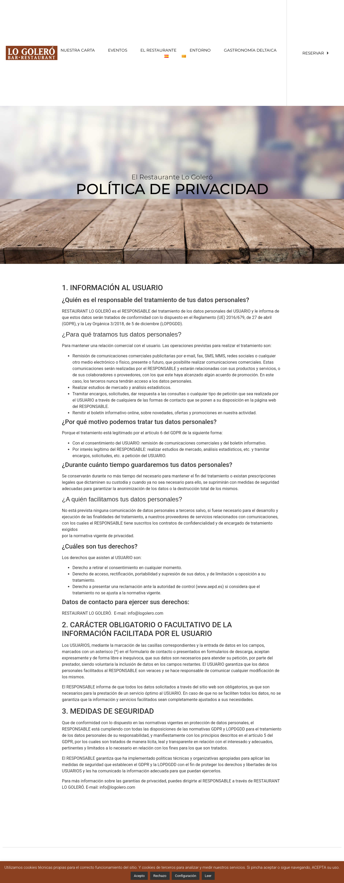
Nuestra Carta (78, 50)
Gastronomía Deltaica (250, 50)
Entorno (200, 50)
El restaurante (158, 50)
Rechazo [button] (159, 876)
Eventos (117, 50)
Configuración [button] (185, 876)
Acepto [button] (139, 876)
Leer (208, 876)
